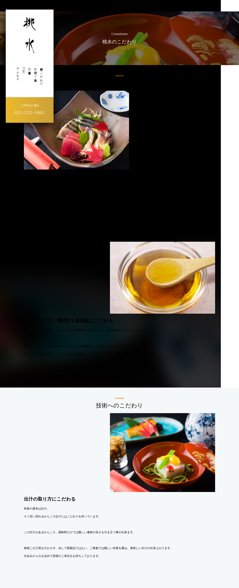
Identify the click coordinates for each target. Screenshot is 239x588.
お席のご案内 (35, 71)
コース (23, 69)
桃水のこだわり (41, 75)
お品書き (29, 69)
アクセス (17, 73)
